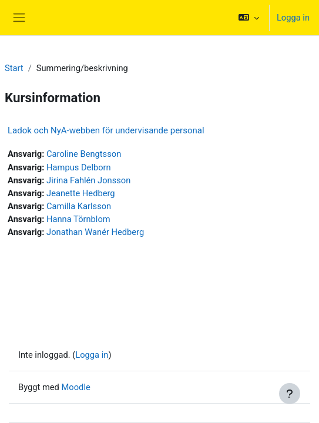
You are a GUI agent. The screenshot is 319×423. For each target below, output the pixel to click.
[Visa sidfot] (289, 393)
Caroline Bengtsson (83, 154)
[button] (249, 17)
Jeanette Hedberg (80, 193)
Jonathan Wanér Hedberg (95, 232)
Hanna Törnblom (78, 219)
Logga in (293, 17)
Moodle (76, 387)
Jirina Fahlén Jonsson (88, 180)
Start (14, 68)
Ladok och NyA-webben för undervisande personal (106, 130)
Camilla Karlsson (78, 206)
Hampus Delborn (78, 167)
